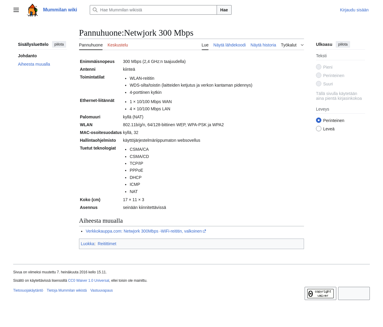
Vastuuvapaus (101, 290)
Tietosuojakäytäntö (28, 290)
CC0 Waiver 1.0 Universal (88, 280)
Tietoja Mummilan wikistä (67, 290)
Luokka (87, 243)
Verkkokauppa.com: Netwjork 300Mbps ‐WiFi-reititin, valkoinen (144, 231)
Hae (224, 9)
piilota (59, 44)
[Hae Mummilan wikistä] (153, 10)
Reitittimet (107, 243)
